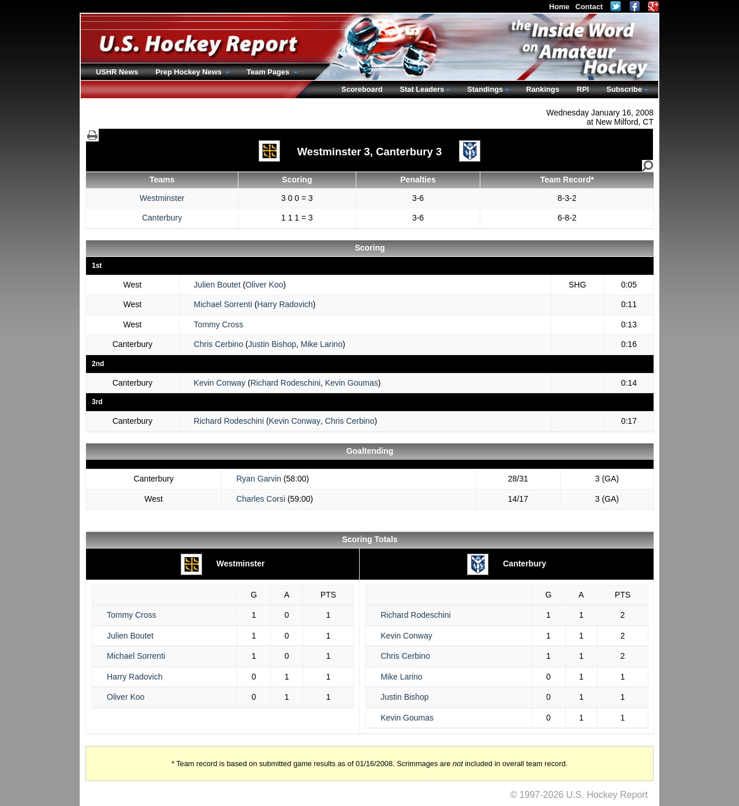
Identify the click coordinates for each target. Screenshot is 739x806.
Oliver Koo (264, 284)
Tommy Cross (219, 324)
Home (559, 6)
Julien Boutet (217, 284)
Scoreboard (361, 89)
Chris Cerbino (219, 344)
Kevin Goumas (351, 382)
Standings (485, 89)
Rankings (542, 89)
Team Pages (269, 72)
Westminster (162, 198)
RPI (583, 89)
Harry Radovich (284, 304)
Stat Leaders (422, 89)
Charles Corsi (260, 498)
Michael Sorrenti (223, 304)
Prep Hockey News (189, 72)
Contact (589, 6)
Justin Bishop (272, 344)
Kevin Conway (220, 382)
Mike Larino (321, 344)
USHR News (117, 72)
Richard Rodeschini (285, 382)
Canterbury (162, 217)
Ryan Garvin (258, 478)
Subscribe (624, 89)
